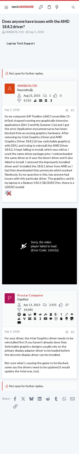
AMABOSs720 (14, 32)
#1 (72, 110)
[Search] (73, 7)
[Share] (67, 110)
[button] (6, 7)
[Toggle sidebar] (65, 7)
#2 (72, 332)
